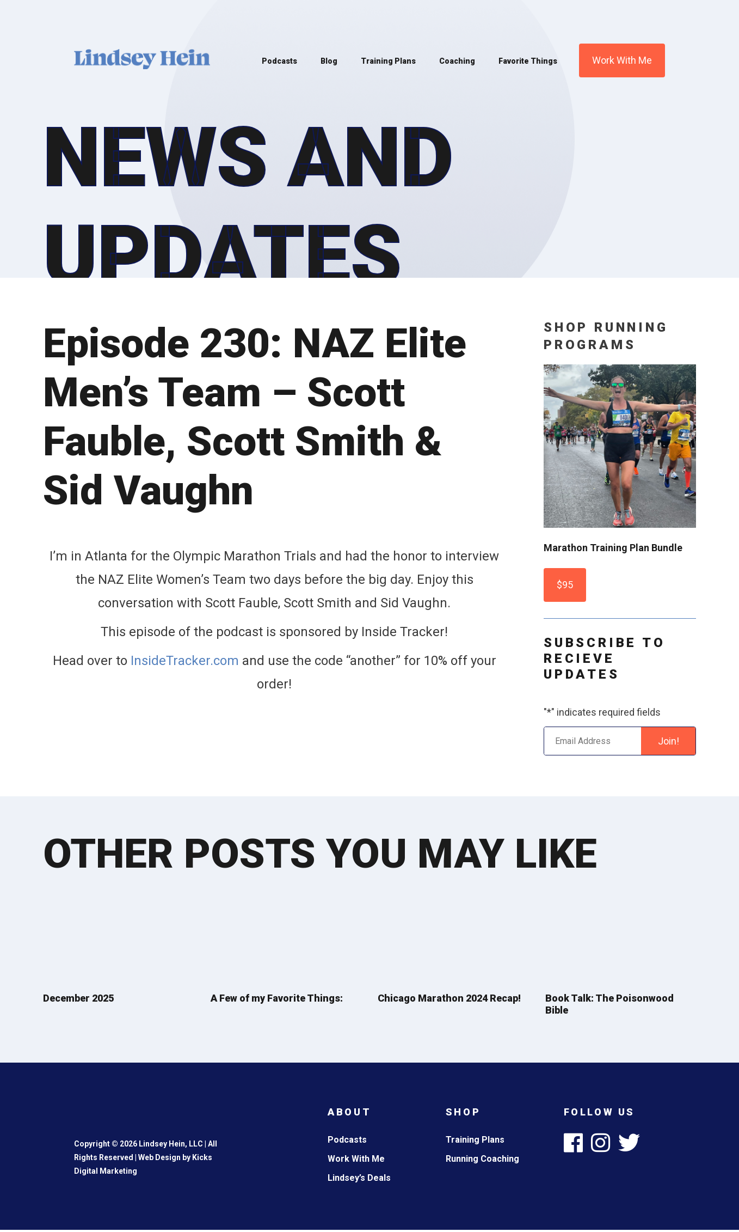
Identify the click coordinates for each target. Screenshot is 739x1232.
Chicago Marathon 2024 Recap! (449, 998)
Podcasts (279, 61)
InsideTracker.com (185, 660)
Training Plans (388, 61)
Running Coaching (482, 1159)
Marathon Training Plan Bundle (613, 547)
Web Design (159, 1157)
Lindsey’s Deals (359, 1178)
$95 (565, 584)
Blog (329, 61)
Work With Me (622, 60)
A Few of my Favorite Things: (277, 998)
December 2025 (78, 998)
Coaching (457, 61)
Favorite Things (527, 61)
